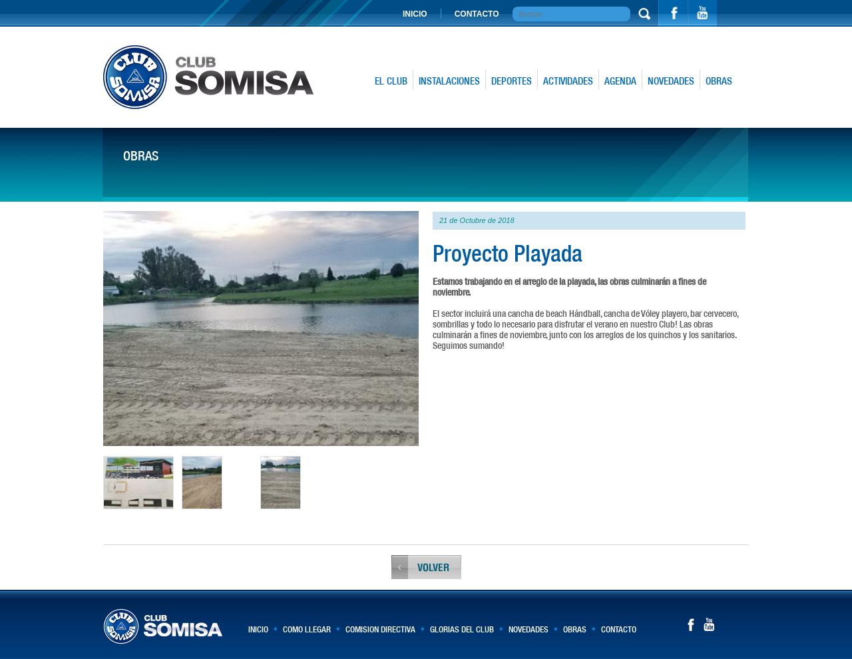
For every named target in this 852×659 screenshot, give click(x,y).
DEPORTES (511, 81)
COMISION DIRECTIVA (380, 629)
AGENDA (620, 81)
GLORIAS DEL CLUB (462, 629)
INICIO (415, 14)
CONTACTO (477, 14)
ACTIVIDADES (568, 81)
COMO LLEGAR (307, 629)
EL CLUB (391, 81)
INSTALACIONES (449, 81)
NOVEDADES (671, 81)
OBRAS (719, 81)
